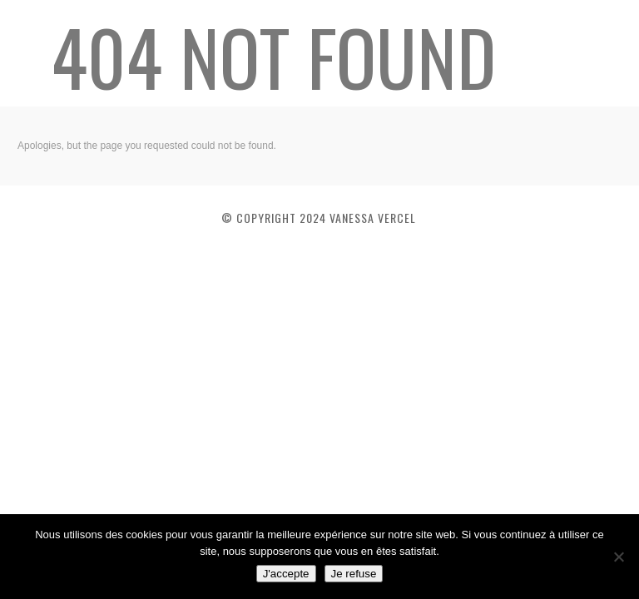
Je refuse (354, 573)
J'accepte (286, 573)
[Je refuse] (618, 556)
